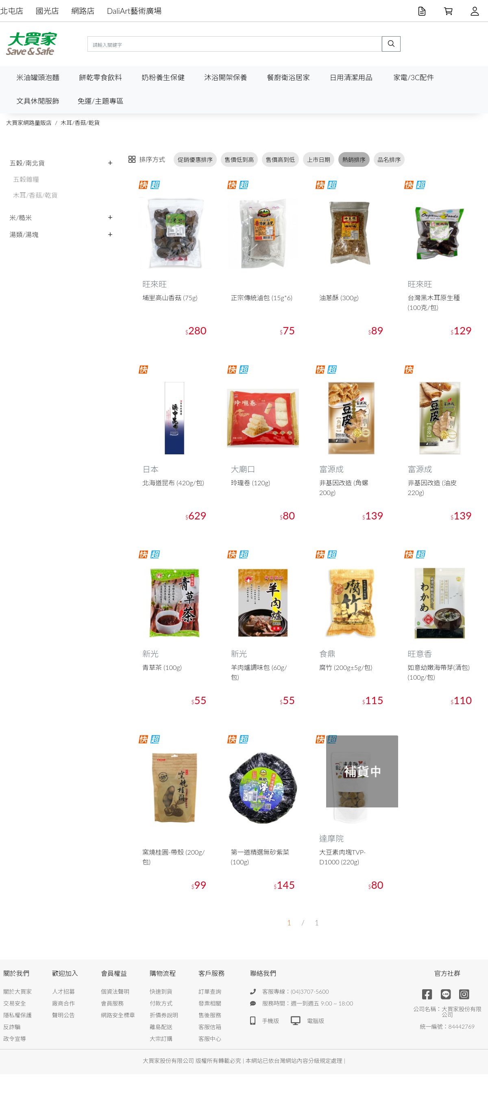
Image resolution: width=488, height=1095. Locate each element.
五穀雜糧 (26, 179)
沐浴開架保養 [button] (225, 77)
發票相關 (209, 1003)
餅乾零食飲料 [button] (100, 77)
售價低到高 (239, 159)
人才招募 (63, 991)
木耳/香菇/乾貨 (80, 122)
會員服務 (112, 1003)
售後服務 (209, 1015)
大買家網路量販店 (29, 122)
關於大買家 (17, 991)
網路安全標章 (118, 1015)
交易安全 (14, 1003)
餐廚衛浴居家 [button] (288, 77)
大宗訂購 (161, 1039)
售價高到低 (280, 159)
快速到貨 (161, 991)
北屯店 (12, 10)
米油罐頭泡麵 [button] (37, 77)
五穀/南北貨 (27, 163)
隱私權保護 (17, 1015)
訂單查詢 (209, 991)
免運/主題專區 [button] (100, 101)
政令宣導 (14, 1039)
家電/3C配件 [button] (413, 77)
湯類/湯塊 (23, 234)
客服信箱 (209, 1027)
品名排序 (389, 159)
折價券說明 (164, 1015)
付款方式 (161, 1003)
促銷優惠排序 (195, 159)
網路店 (83, 10)
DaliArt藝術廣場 (134, 10)
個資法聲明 (115, 991)
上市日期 (319, 159)
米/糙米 (20, 217)
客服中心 (209, 1039)
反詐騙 (11, 1027)
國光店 (47, 10)
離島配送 (161, 1027)
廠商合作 (63, 1003)
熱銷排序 (354, 159)
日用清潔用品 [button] (351, 77)
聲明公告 (63, 1015)
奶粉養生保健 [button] (163, 77)
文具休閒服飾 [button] (37, 101)
